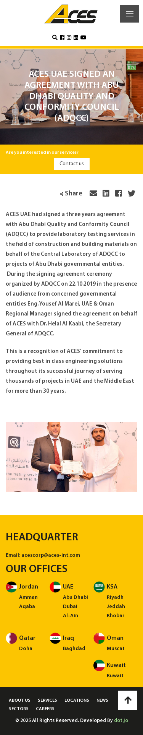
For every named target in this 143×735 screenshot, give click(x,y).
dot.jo (121, 720)
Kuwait (115, 676)
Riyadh (115, 597)
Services (47, 700)
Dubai (70, 607)
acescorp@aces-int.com (50, 555)
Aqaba (27, 607)
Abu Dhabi (75, 597)
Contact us (71, 164)
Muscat (116, 649)
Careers (45, 709)
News (102, 700)
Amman (28, 597)
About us (20, 700)
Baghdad (74, 649)
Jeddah (116, 607)
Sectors (19, 709)
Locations (76, 700)
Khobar (116, 616)
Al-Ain (70, 616)
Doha (25, 649)
